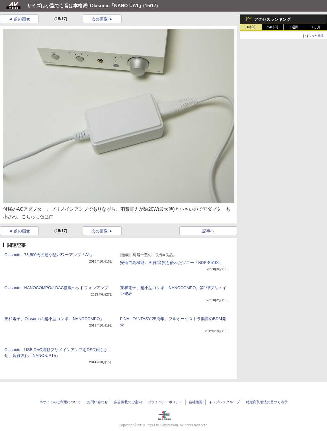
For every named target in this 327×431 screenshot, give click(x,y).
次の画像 (99, 19)
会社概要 (196, 402)
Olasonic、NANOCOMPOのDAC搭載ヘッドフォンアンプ (56, 287)
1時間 (251, 27)
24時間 (272, 27)
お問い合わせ (97, 402)
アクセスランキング (272, 19)
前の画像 (22, 19)
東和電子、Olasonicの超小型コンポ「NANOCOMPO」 (54, 318)
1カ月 (316, 27)
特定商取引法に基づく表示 (267, 402)
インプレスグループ (224, 402)
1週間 (294, 27)
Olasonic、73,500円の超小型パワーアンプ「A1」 (49, 254)
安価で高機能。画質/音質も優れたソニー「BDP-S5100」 (172, 262)
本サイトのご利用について (60, 402)
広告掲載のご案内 (128, 402)
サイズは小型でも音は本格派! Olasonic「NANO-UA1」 (85, 5)
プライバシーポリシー (165, 402)
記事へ (208, 231)
